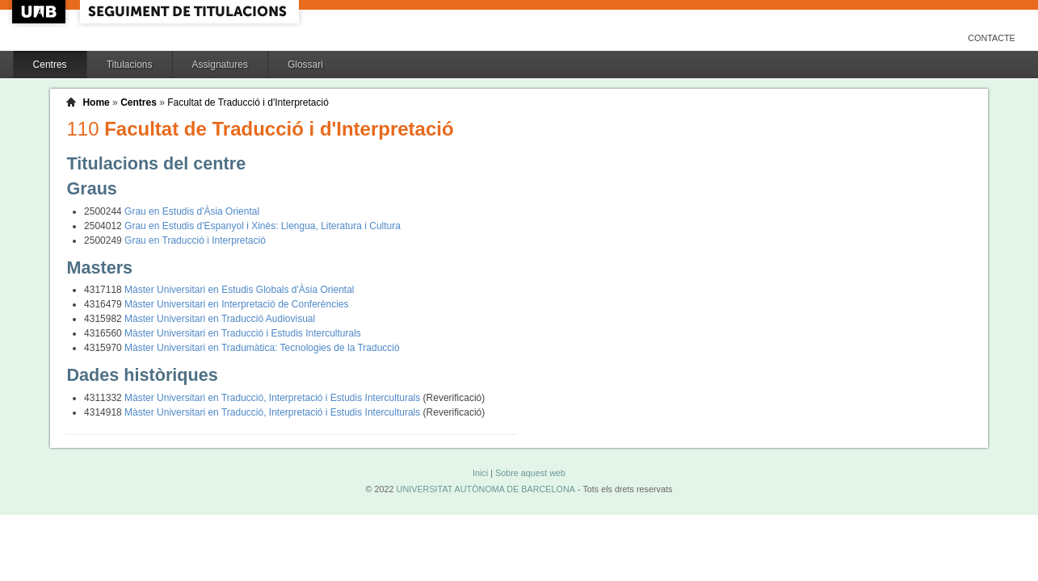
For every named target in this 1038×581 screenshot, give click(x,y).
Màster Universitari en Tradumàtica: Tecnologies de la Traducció (262, 347)
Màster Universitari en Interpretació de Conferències (236, 304)
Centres (50, 64)
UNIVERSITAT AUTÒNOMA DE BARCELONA (486, 489)
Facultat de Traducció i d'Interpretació (248, 102)
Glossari (305, 64)
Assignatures (220, 64)
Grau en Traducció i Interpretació (195, 240)
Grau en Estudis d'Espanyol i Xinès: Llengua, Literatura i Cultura (262, 226)
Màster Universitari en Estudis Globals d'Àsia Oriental (239, 289)
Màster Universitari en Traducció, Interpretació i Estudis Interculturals (273, 397)
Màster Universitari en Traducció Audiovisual (219, 318)
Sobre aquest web (530, 473)
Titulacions (130, 64)
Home (95, 102)
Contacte (991, 38)
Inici (480, 473)
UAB (40, 11)
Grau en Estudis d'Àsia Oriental (191, 211)
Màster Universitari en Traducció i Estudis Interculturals (242, 333)
